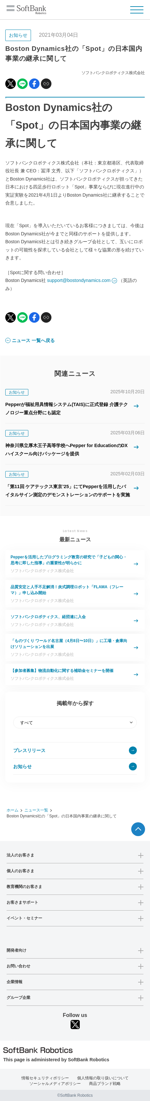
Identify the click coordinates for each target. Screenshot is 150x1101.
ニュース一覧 (36, 810)
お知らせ (22, 766)
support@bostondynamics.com (78, 280)
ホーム (12, 810)
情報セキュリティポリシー (45, 1078)
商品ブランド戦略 (105, 1083)
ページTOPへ (138, 829)
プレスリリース (29, 750)
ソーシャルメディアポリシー (55, 1083)
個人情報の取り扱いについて (103, 1078)
